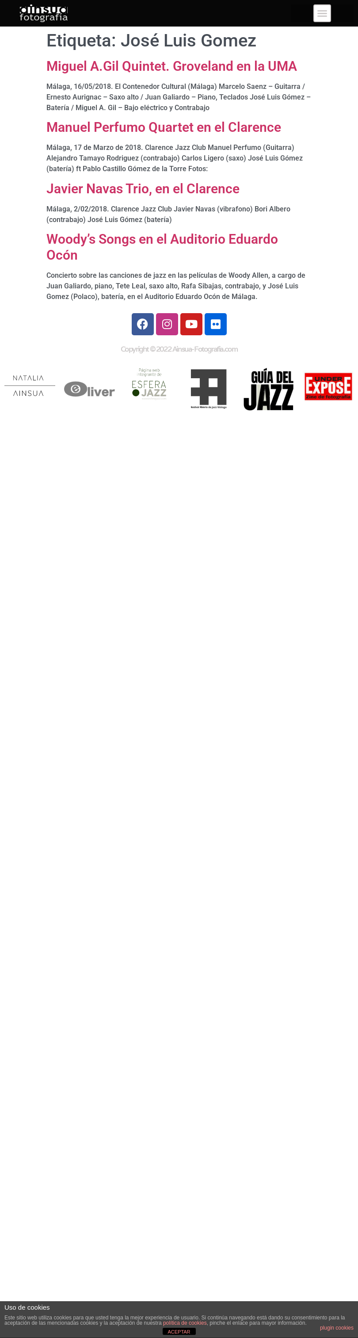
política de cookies (185, 1323)
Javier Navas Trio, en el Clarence (143, 188)
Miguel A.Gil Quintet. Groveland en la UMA (171, 66)
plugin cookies (337, 1328)
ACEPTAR (179, 1331)
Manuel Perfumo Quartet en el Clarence (163, 127)
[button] (322, 13)
